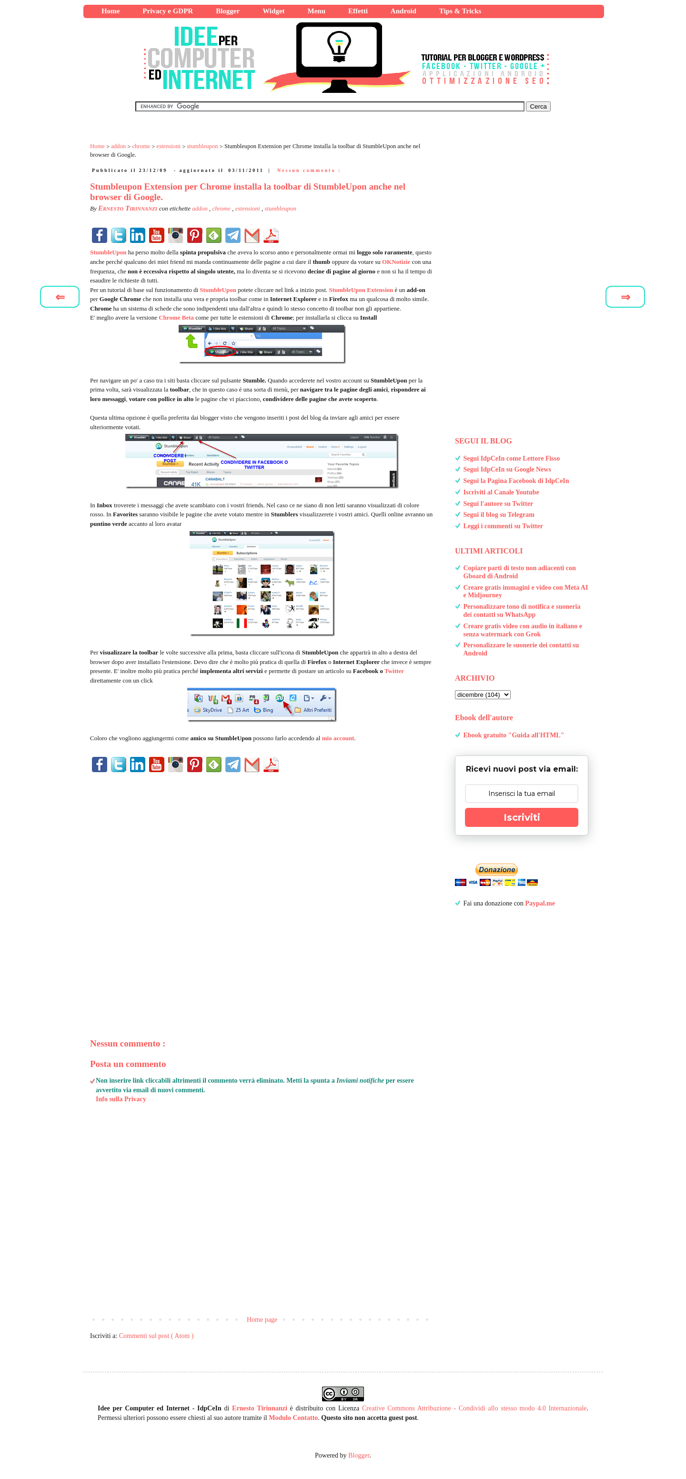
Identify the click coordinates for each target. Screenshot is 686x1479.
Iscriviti (522, 817)
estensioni (248, 208)
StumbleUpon (108, 252)
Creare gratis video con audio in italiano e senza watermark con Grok (523, 630)
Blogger (358, 1455)
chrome (222, 208)
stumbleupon (280, 208)
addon (200, 208)
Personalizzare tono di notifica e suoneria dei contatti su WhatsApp (522, 610)
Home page (262, 1319)
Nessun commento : (309, 170)
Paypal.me (540, 903)
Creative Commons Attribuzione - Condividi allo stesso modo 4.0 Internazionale (474, 1408)
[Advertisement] (262, 889)
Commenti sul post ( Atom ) (156, 1335)
